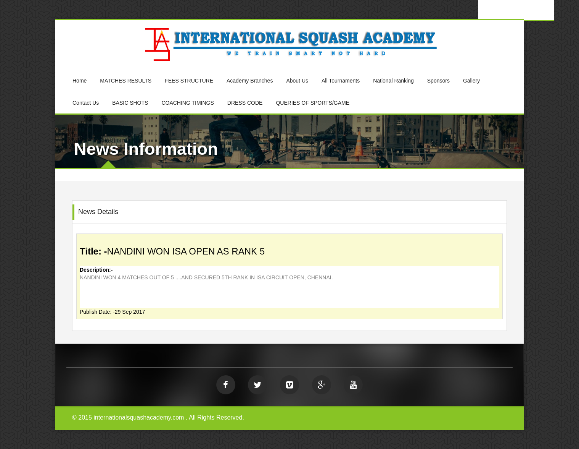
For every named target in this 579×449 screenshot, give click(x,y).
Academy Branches (250, 81)
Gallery (471, 81)
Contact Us (85, 103)
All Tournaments (341, 81)
